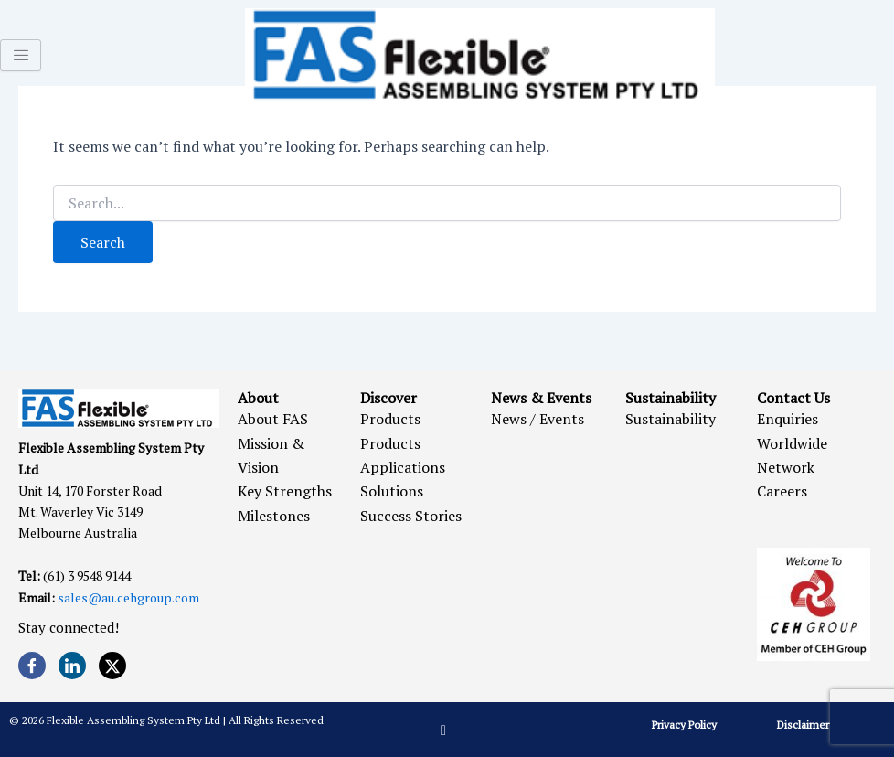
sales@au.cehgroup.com (128, 597)
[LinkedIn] (72, 665)
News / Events (537, 419)
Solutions (391, 491)
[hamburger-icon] (20, 55)
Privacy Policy (684, 724)
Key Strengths (285, 491)
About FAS (273, 419)
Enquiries (787, 419)
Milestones (274, 516)
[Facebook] (32, 665)
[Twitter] (112, 665)
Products (390, 419)
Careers (782, 491)
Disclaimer (803, 724)
